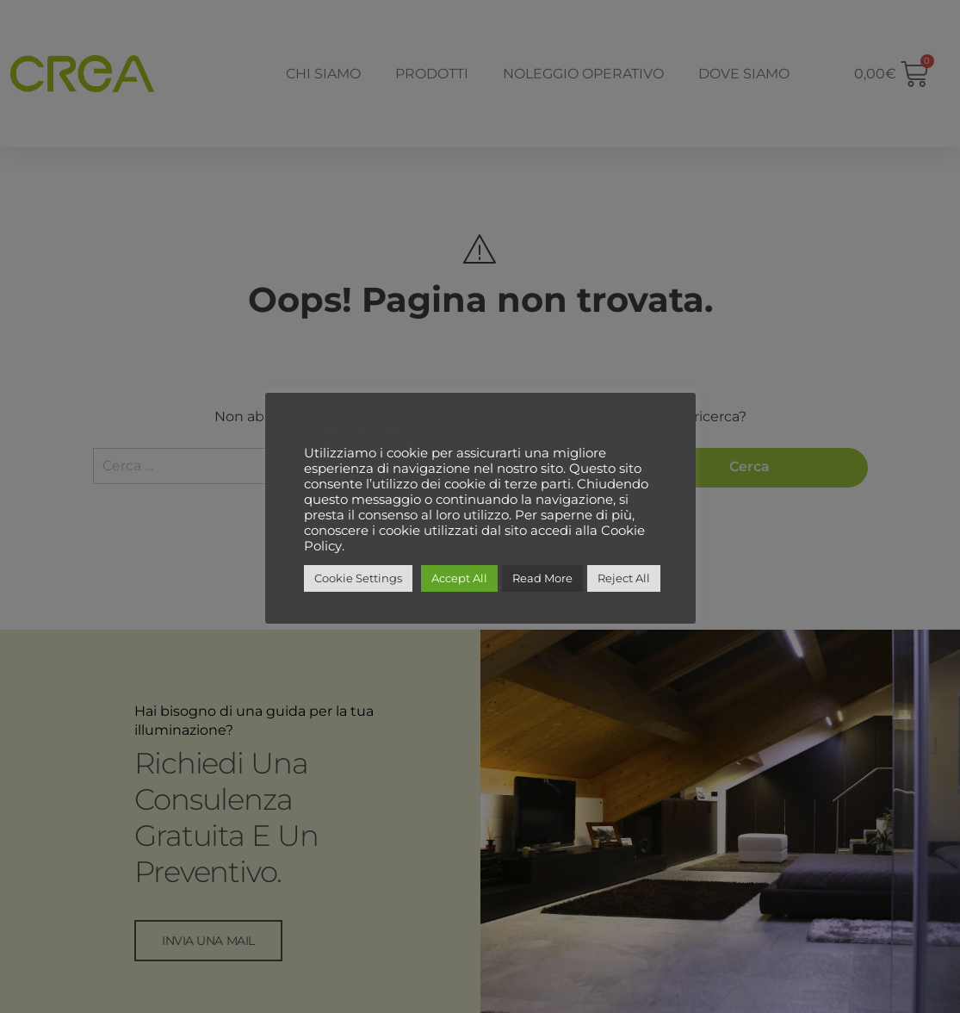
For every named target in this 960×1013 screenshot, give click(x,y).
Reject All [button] (624, 578)
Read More (542, 578)
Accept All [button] (459, 578)
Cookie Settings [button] (358, 578)
